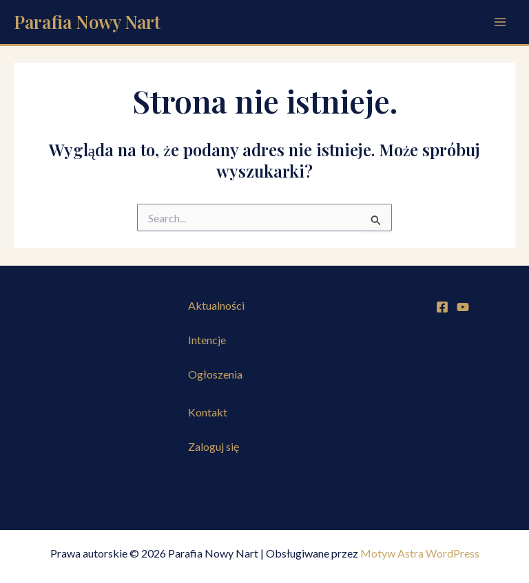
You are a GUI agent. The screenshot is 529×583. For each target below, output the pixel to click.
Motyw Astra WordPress (419, 553)
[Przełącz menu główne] (500, 22)
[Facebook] (442, 307)
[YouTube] (463, 307)
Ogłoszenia (215, 374)
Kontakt (207, 411)
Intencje (207, 339)
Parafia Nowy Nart (87, 22)
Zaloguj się (213, 446)
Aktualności (216, 305)
